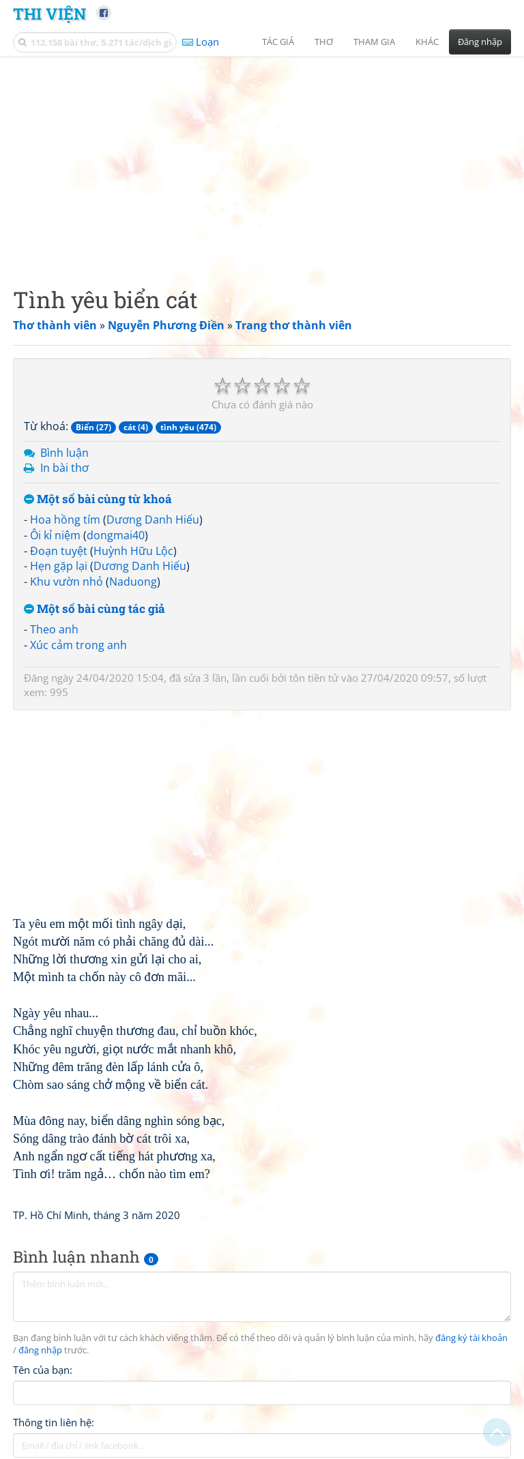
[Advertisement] (262, 160)
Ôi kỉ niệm (55, 535)
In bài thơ (64, 467)
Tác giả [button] (278, 41)
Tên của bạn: (42, 1370)
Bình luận (64, 452)
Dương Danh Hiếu (152, 519)
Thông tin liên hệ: (53, 1422)
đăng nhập (40, 1350)
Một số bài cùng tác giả (94, 609)
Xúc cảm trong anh (78, 644)
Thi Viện (49, 13)
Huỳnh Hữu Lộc (133, 550)
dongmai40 (116, 535)
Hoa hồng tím (65, 519)
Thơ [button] (324, 41)
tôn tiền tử (313, 678)
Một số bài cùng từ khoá (98, 499)
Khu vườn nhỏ (66, 581)
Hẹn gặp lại (58, 565)
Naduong (133, 581)
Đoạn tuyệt (58, 550)
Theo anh (54, 629)
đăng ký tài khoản (471, 1338)
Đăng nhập (480, 41)
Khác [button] (427, 41)
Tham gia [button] (374, 41)
